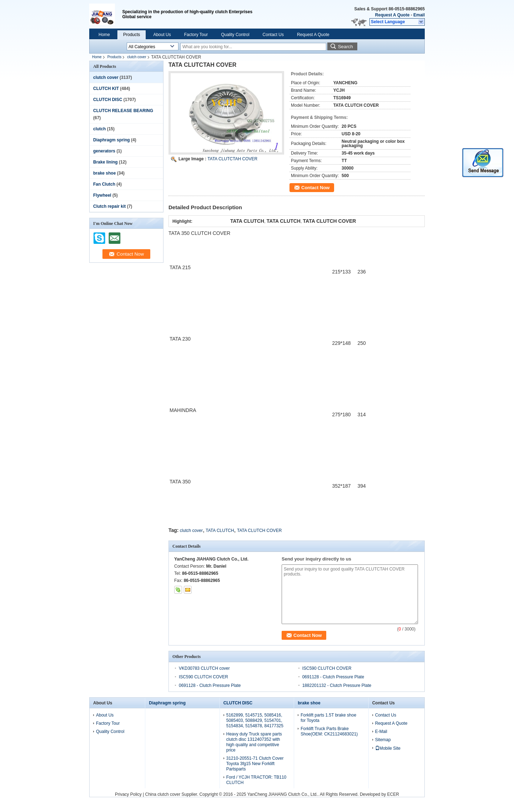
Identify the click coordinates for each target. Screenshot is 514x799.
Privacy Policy (128, 794)
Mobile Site (387, 748)
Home (104, 34)
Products (131, 34)
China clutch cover (163, 794)
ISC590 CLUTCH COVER (327, 668)
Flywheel (102, 195)
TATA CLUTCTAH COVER (232, 158)
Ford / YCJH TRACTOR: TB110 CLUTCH (256, 780)
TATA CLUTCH (220, 530)
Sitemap (383, 739)
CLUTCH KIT (106, 88)
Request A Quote (392, 14)
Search (345, 46)
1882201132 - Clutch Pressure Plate (336, 685)
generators (104, 151)
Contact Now (315, 187)
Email (419, 14)
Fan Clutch (104, 184)
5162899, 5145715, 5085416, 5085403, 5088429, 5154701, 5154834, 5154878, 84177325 (254, 720)
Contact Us (273, 34)
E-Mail (381, 731)
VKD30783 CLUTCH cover (204, 668)
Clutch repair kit (109, 206)
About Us (162, 34)
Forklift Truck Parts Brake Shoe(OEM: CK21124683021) (329, 731)
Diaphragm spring (111, 139)
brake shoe (104, 173)
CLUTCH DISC (107, 99)
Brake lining (105, 162)
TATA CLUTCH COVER (259, 530)
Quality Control (235, 34)
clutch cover (136, 57)
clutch (99, 128)
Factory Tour (196, 34)
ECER (393, 794)
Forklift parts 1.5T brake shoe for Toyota (328, 718)
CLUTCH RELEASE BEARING (123, 110)
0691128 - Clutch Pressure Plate (333, 676)
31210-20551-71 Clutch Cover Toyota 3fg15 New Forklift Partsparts (255, 764)
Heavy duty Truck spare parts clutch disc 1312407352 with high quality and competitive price (254, 742)
